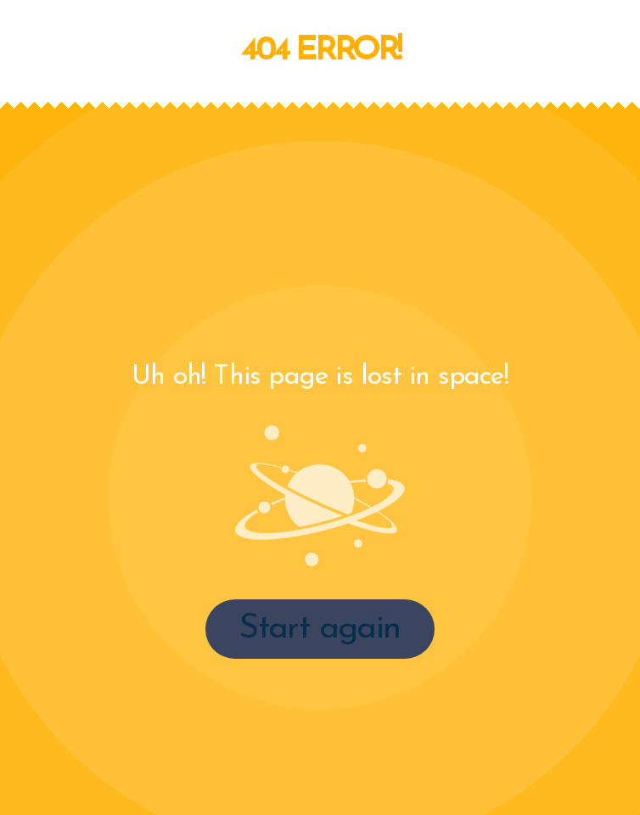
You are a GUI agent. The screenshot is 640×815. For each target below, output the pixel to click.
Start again (319, 629)
